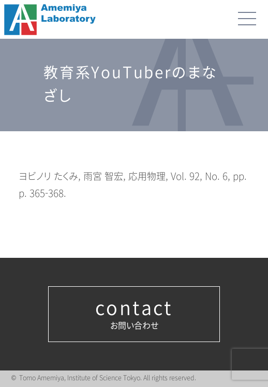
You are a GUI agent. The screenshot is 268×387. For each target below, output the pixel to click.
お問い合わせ (134, 314)
